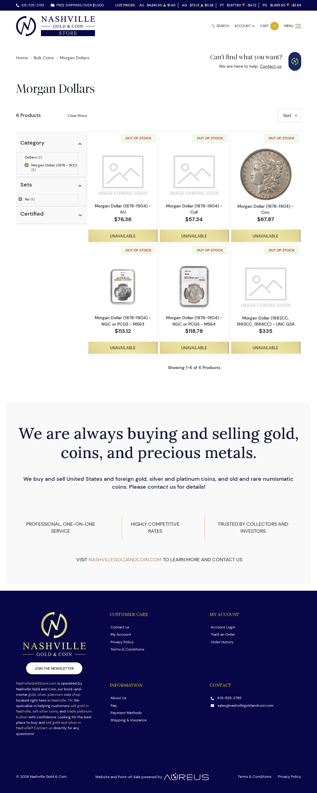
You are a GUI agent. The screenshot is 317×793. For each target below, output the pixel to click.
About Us (118, 698)
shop (76, 694)
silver (41, 694)
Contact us (270, 66)
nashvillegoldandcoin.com (125, 559)
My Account (121, 634)
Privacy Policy (122, 642)
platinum (55, 694)
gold (32, 694)
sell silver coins (45, 711)
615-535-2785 (33, 5)
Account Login (223, 627)
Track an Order (223, 634)
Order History (222, 642)
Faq (114, 705)
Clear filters (77, 115)
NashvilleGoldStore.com (36, 683)
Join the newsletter (54, 668)
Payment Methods (126, 712)
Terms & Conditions (127, 649)
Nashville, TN (61, 700)
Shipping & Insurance (129, 720)
